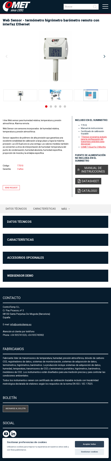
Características (44, 208)
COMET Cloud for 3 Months (93, 147)
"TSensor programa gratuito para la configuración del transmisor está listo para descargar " (94, 140)
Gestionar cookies (89, 452)
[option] (55, 56)
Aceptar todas (89, 444)
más (64, 208)
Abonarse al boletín (16, 408)
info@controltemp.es (20, 324)
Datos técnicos (16, 208)
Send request (11, 188)
